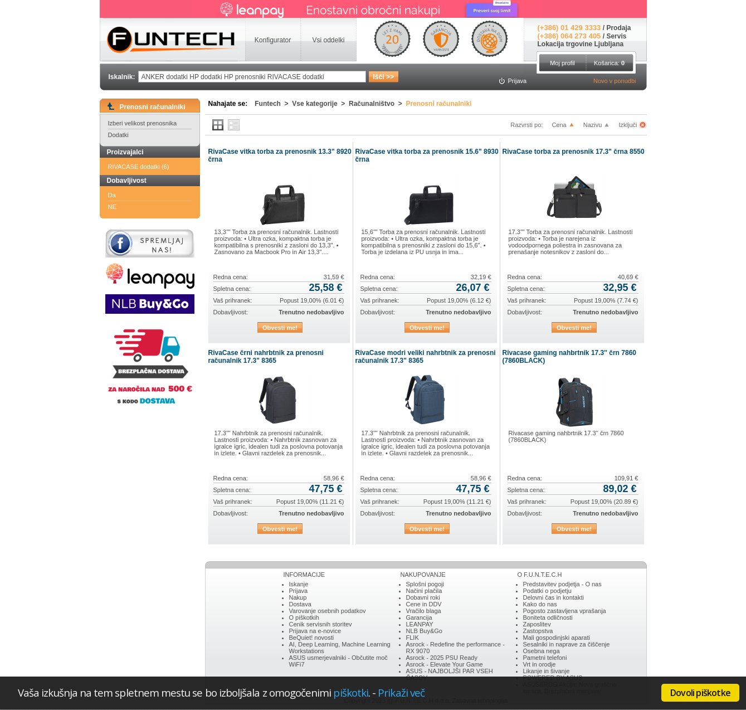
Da (112, 195)
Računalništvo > (377, 104)
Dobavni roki (423, 597)
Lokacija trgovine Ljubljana (581, 44)
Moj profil (562, 63)
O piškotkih (304, 617)
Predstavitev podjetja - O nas (562, 584)
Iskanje (299, 584)
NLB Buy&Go (424, 631)
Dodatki (118, 135)
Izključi (628, 124)
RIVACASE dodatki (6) (138, 166)
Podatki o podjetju (547, 590)
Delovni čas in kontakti (553, 597)
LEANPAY (419, 624)
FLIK (412, 637)
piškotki (350, 692)
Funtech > (273, 104)
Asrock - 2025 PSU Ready (441, 657)
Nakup (298, 597)
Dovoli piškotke (700, 693)
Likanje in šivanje (546, 671)
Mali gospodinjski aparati (556, 637)
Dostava (300, 604)
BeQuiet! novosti (311, 637)
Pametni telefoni (545, 657)
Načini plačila (424, 590)
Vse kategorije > (320, 104)
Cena (559, 124)
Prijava (298, 590)
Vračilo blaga (423, 610)
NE (112, 206)
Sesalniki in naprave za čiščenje (566, 644)
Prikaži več (401, 692)
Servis (616, 36)
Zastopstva (538, 631)
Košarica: (609, 63)
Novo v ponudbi (614, 80)
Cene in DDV (424, 604)
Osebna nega (541, 651)
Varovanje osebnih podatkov (327, 610)
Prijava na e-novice (315, 631)
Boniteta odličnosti (548, 617)
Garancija (419, 617)
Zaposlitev (537, 624)
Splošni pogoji (425, 584)
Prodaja (618, 28)
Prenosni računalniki (438, 104)
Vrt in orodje (539, 664)
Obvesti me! (280, 327)
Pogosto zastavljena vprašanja (564, 610)
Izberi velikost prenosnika (142, 123)
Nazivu (592, 124)
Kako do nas (540, 604)
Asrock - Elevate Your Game (444, 664)
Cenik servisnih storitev (320, 624)
